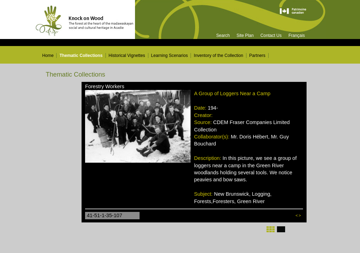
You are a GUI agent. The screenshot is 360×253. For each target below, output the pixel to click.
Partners (257, 55)
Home (47, 55)
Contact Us (271, 35)
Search (223, 35)
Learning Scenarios (169, 55)
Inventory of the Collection (218, 55)
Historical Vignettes (127, 55)
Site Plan (245, 35)
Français (296, 35)
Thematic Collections (80, 55)
